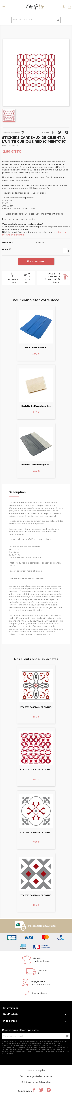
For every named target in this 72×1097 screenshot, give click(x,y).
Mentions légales (36, 1070)
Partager (53, 132)
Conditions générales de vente (36, 1076)
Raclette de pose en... (36, 347)
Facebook (34, 1090)
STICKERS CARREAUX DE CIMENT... (36, 707)
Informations (10, 1008)
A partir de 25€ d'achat (52, 277)
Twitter (41, 1090)
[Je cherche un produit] (36, 20)
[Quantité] (65, 250)
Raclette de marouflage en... (36, 406)
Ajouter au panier (36, 261)
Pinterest (66, 132)
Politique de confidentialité (36, 1082)
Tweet (59, 132)
